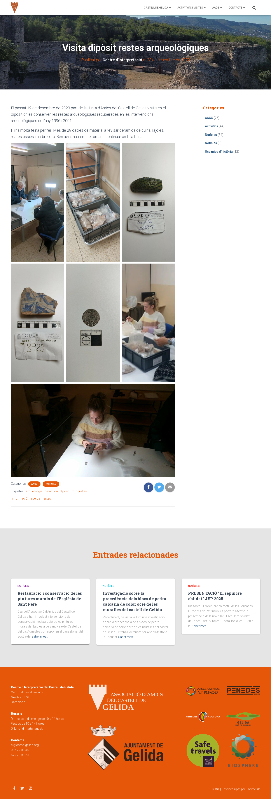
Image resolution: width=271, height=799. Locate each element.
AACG (217, 7)
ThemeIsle (253, 789)
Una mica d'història (219, 151)
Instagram (30, 788)
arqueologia (34, 491)
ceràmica (51, 491)
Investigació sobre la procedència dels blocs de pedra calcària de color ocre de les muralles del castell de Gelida (134, 601)
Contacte (237, 7)
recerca (35, 498)
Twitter (22, 788)
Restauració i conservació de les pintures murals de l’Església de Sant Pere (49, 599)
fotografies (79, 491)
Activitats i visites (191, 7)
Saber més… (39, 636)
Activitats (211, 126)
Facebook (14, 788)
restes (46, 498)
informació (20, 498)
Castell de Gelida (157, 7)
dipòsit (64, 491)
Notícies (51, 484)
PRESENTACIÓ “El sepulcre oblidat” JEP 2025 (215, 596)
